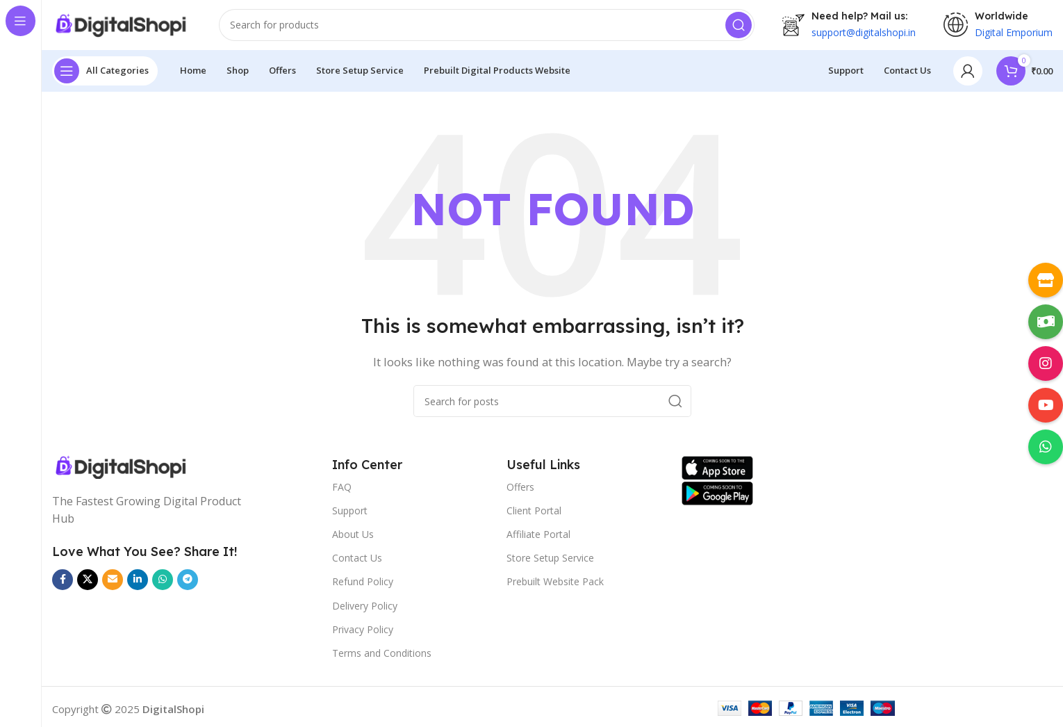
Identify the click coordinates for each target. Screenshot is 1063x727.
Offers (520, 492)
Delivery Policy (364, 611)
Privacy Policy (362, 635)
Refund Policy (362, 587)
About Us (353, 539)
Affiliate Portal (538, 539)
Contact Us (357, 563)
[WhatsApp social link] (162, 585)
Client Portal (533, 516)
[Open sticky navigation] (105, 76)
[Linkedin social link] (137, 585)
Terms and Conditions (381, 658)
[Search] (487, 28)
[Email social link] (112, 585)
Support (350, 516)
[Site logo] (121, 27)
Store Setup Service (550, 563)
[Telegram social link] (187, 585)
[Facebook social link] (62, 585)
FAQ (342, 492)
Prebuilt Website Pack (555, 587)
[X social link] (87, 585)
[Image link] (157, 472)
